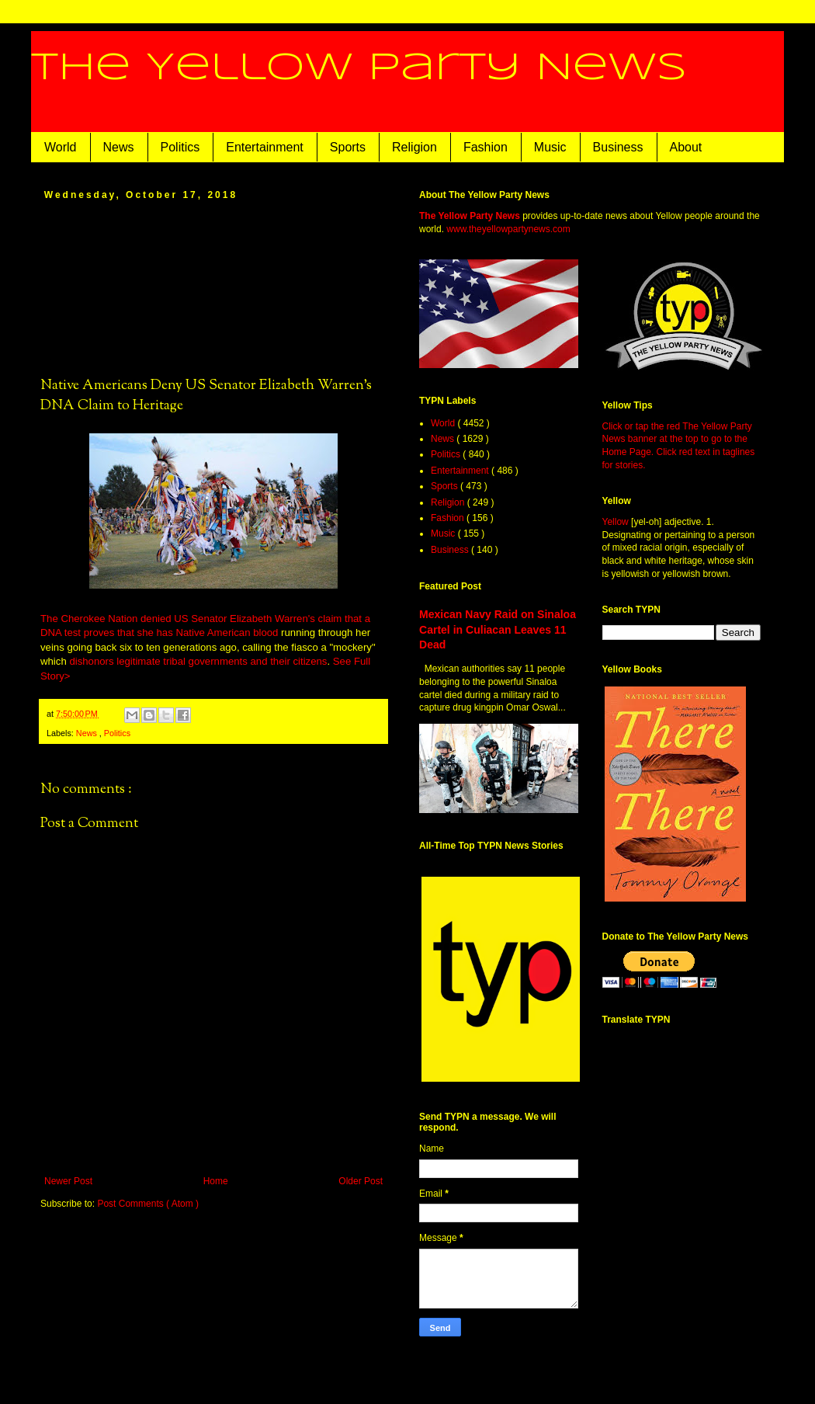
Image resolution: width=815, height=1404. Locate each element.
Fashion (485, 147)
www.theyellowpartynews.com (508, 229)
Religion (414, 147)
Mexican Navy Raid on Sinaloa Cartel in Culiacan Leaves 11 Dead (497, 629)
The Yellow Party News (359, 68)
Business (618, 147)
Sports (348, 147)
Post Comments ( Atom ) (148, 1203)
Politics (180, 147)
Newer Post (68, 1181)
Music (550, 147)
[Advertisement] (213, 287)
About (686, 147)
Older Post (360, 1181)
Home (215, 1181)
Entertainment (264, 147)
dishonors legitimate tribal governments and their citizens (198, 661)
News (118, 147)
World (60, 147)
